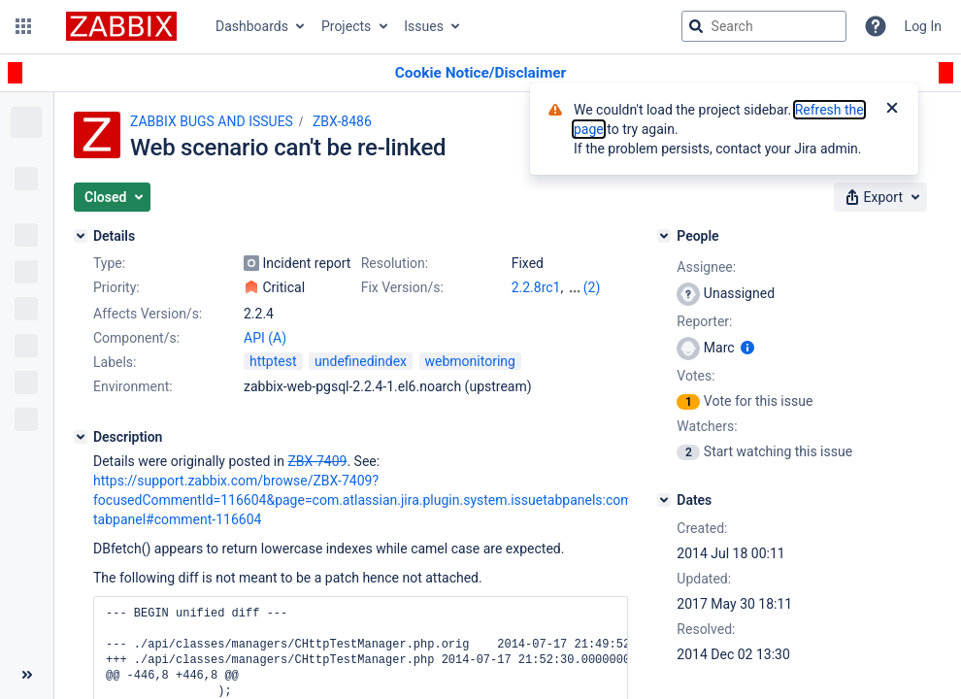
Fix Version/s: (402, 287)
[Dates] (664, 500)
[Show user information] (747, 347)
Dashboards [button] (251, 26)
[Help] (875, 26)
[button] (23, 26)
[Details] (80, 236)
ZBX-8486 (342, 121)
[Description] (80, 437)
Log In (923, 26)
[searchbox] (763, 26)
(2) (592, 287)
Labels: (114, 362)
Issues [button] (424, 26)
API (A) (265, 338)
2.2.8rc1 (536, 287)
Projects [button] (346, 26)
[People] (664, 236)
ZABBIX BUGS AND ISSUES (211, 121)
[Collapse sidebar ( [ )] (27, 674)
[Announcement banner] (480, 73)
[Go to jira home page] (121, 26)
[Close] (892, 109)
